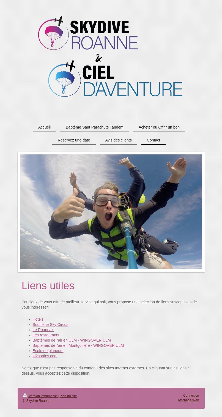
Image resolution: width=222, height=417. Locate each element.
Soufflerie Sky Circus (50, 324)
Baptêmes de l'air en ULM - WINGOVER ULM (72, 340)
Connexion (191, 395)
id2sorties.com (45, 356)
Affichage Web (188, 400)
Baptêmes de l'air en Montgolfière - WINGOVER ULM (78, 345)
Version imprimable (40, 396)
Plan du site (68, 396)
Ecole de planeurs (48, 350)
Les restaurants (46, 335)
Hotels (38, 319)
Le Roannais (43, 330)
